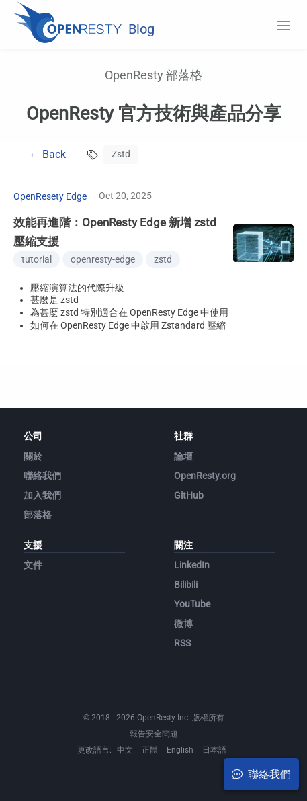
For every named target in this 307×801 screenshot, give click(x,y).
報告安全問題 (154, 734)
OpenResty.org (205, 475)
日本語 (214, 750)
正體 (150, 750)
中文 (125, 750)
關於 (33, 456)
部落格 (38, 514)
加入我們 (42, 495)
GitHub (189, 495)
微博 (183, 623)
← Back (47, 154)
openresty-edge (103, 259)
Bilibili (186, 584)
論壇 (183, 456)
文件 (33, 565)
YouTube (192, 604)
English (180, 750)
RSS (182, 643)
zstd (163, 259)
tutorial (36, 259)
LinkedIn (192, 565)
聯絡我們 (42, 475)
